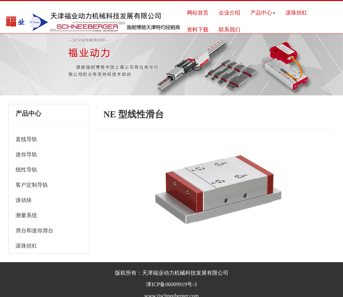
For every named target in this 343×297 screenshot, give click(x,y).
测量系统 (26, 215)
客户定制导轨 (32, 185)
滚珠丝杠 (26, 246)
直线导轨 (26, 139)
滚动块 (24, 200)
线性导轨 (26, 170)
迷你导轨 (26, 154)
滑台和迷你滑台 (34, 230)
